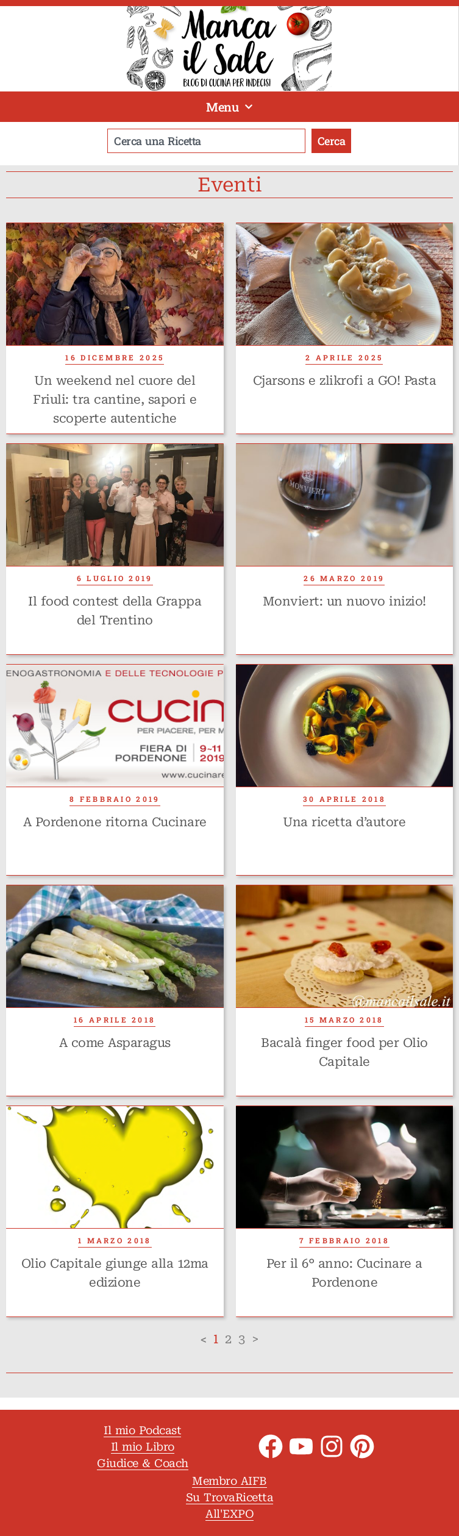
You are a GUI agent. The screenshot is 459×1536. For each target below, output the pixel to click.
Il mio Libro (142, 1446)
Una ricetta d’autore (344, 822)
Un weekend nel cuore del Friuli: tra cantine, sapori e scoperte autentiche (115, 399)
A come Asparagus (115, 1042)
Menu (229, 106)
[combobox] (206, 141)
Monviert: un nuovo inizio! (344, 601)
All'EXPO (229, 1513)
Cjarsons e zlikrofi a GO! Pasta (344, 380)
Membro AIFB (229, 1480)
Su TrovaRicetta (230, 1497)
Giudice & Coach (142, 1463)
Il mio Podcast (142, 1430)
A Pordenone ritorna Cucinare (115, 822)
